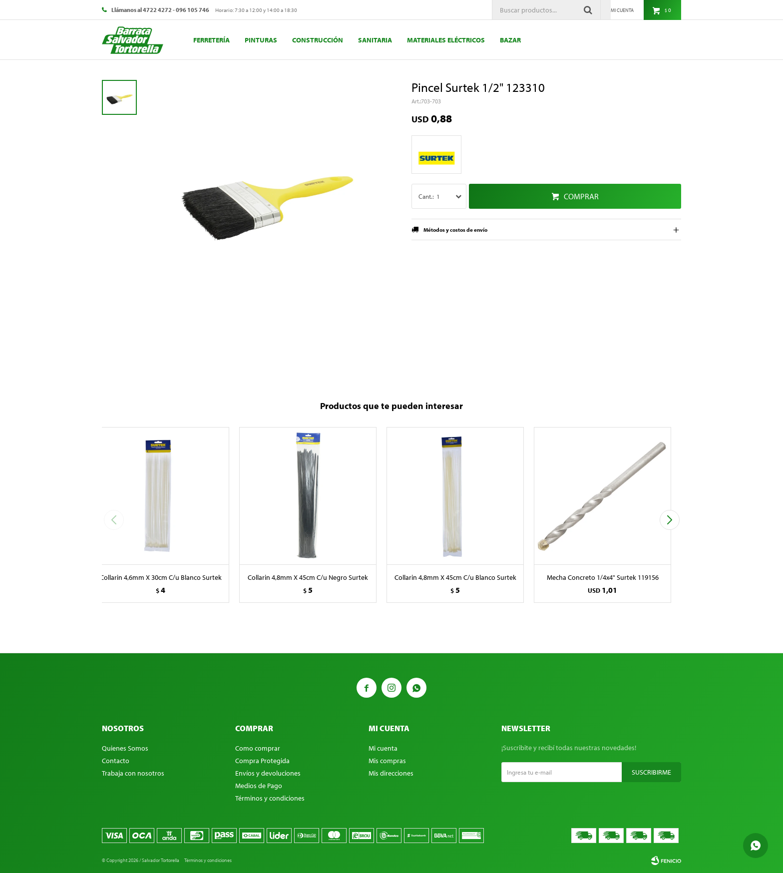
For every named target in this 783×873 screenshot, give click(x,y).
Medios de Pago (258, 785)
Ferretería (211, 39)
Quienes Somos (125, 748)
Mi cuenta (383, 748)
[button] (669, 520)
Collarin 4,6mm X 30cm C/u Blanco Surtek (161, 577)
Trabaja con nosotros (133, 773)
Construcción (317, 39)
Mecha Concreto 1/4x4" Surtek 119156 (603, 577)
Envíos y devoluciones (268, 773)
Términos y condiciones (270, 798)
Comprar (581, 196)
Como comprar (257, 748)
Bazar (510, 39)
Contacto (115, 760)
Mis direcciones (391, 773)
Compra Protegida (262, 760)
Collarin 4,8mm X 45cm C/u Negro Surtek (308, 577)
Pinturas (261, 39)
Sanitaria (375, 39)
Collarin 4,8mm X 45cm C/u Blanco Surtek (455, 577)
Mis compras (387, 760)
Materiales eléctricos (446, 39)
